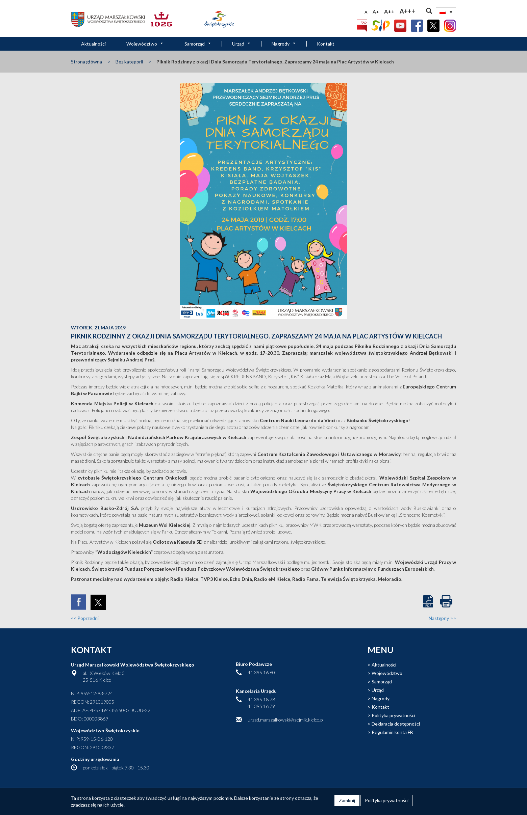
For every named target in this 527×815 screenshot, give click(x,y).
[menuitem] (446, 11)
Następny (442, 618)
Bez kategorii (129, 61)
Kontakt (325, 44)
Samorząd (197, 44)
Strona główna (86, 61)
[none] (446, 11)
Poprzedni (85, 618)
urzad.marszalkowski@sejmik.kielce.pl (286, 720)
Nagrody (284, 44)
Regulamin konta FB (392, 732)
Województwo (145, 44)
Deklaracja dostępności (396, 724)
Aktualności (93, 44)
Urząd (241, 44)
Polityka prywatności (393, 715)
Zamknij (347, 800)
